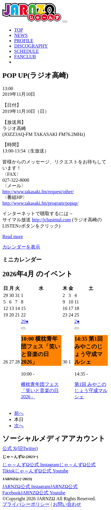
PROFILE (23, 40)
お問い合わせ (67, 504)
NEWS (20, 35)
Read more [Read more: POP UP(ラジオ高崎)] (12, 236)
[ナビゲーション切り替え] (65, 21)
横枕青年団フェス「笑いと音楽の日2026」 (40, 390)
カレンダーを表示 (21, 246)
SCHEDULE (26, 51)
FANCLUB (25, 56)
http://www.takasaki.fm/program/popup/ (40, 203)
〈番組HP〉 (14, 197)
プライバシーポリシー (26, 504)
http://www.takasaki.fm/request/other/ (38, 191)
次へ (19, 425)
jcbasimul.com (51, 219)
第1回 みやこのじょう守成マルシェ (90, 390)
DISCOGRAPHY (31, 45)
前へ (19, 413)
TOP (18, 30)
